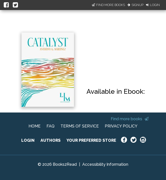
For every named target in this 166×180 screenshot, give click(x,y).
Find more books (129, 118)
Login (153, 5)
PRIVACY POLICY (121, 126)
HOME (34, 126)
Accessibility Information (105, 164)
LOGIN (27, 140)
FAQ (50, 126)
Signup (136, 5)
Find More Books (108, 5)
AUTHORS (50, 140)
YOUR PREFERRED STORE (91, 140)
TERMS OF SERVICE (79, 126)
